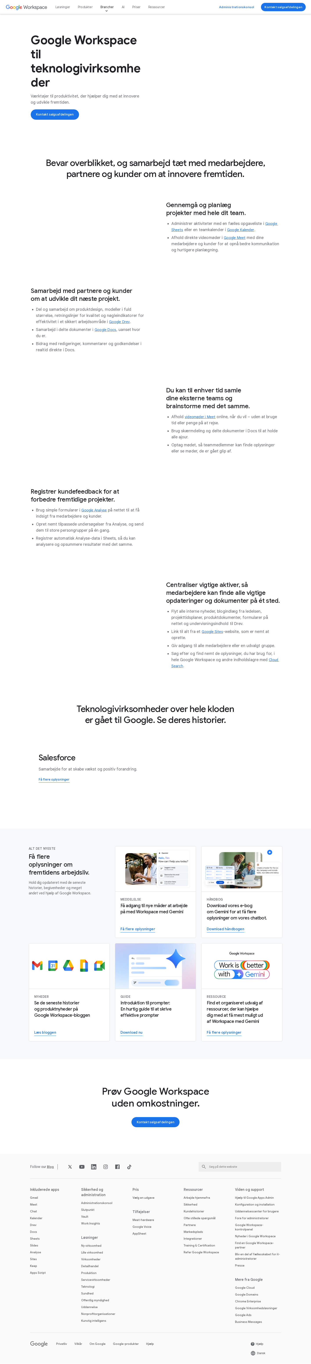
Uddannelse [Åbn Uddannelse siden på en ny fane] (89, 1307)
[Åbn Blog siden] (51, 1167)
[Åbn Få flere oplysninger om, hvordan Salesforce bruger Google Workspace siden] (56, 780)
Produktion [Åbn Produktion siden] (89, 1273)
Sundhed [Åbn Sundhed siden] (87, 1294)
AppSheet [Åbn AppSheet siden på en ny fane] (139, 1234)
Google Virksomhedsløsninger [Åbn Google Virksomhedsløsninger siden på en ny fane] (256, 1309)
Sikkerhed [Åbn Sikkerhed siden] (190, 1205)
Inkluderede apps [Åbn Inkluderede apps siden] (44, 1190)
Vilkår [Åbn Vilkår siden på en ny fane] (78, 1344)
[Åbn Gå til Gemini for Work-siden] (224, 1033)
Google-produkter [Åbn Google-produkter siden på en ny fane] (126, 1344)
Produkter (85, 7)
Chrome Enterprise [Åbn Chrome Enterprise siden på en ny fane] (248, 1302)
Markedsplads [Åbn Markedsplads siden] (193, 1232)
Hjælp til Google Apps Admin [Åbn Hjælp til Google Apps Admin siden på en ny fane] (254, 1198)
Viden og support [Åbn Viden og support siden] (249, 1190)
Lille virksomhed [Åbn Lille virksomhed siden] (92, 1253)
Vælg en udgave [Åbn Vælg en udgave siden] (144, 1198)
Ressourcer (156, 7)
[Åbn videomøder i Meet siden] (202, 416)
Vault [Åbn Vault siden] (84, 1217)
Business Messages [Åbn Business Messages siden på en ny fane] (248, 1322)
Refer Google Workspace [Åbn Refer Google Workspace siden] (201, 1253)
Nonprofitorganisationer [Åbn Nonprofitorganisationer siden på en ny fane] (98, 1314)
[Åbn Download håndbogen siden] (225, 929)
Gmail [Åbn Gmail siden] (34, 1198)
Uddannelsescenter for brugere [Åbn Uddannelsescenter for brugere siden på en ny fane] (257, 1212)
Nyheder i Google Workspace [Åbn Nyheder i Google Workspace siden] (255, 1237)
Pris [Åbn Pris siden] (136, 1190)
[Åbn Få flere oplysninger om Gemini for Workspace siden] (137, 929)
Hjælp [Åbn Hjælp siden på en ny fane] (150, 1344)
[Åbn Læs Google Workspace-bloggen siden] (45, 1033)
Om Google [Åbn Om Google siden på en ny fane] (98, 1344)
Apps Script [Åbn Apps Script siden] (38, 1273)
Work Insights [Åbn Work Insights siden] (90, 1224)
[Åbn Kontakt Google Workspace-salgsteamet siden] (283, 7)
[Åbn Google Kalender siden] (243, 229)
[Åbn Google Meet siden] (236, 237)
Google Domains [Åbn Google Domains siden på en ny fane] (246, 1295)
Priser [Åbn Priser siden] (136, 7)
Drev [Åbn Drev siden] (33, 1225)
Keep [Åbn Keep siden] (33, 1266)
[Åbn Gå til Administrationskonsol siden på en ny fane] (236, 7)
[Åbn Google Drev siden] (120, 321)
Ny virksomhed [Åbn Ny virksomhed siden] (91, 1246)
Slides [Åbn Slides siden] (34, 1246)
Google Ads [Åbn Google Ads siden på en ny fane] (243, 1315)
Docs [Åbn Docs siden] (33, 1232)
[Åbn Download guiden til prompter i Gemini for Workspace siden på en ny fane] (131, 1033)
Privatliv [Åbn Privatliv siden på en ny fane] (61, 1344)
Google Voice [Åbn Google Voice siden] (142, 1227)
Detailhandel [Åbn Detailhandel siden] (90, 1266)
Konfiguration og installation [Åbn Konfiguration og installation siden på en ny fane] (255, 1205)
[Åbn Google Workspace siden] (26, 7)
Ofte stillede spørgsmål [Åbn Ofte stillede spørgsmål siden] (200, 1219)
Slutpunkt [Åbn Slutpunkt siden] (87, 1210)
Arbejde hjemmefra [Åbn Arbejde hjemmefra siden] (197, 1198)
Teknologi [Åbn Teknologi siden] (88, 1287)
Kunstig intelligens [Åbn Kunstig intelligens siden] (93, 1321)
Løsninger (63, 7)
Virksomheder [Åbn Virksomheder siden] (91, 1260)
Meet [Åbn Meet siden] (33, 1205)
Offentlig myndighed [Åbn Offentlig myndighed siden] (95, 1301)
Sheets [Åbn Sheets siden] (35, 1239)
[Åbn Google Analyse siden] (96, 510)
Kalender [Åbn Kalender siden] (36, 1219)
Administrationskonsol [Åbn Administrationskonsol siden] (96, 1203)
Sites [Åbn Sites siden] (33, 1259)
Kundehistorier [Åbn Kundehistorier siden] (194, 1212)
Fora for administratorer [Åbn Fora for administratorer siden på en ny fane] (252, 1219)
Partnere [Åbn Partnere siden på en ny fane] (190, 1225)
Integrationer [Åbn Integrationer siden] (193, 1239)
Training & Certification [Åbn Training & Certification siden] (199, 1246)
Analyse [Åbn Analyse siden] (35, 1253)
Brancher (107, 7)
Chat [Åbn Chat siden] (33, 1212)
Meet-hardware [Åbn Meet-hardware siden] (143, 1220)
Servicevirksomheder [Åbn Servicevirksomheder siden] (95, 1280)
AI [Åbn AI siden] (123, 7)
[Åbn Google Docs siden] (107, 329)
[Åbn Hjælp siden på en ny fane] (256, 1344)
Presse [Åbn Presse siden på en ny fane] (239, 1266)
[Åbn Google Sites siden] (214, 631)
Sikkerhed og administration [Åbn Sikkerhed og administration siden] (93, 1193)
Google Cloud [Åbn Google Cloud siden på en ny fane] (245, 1288)
